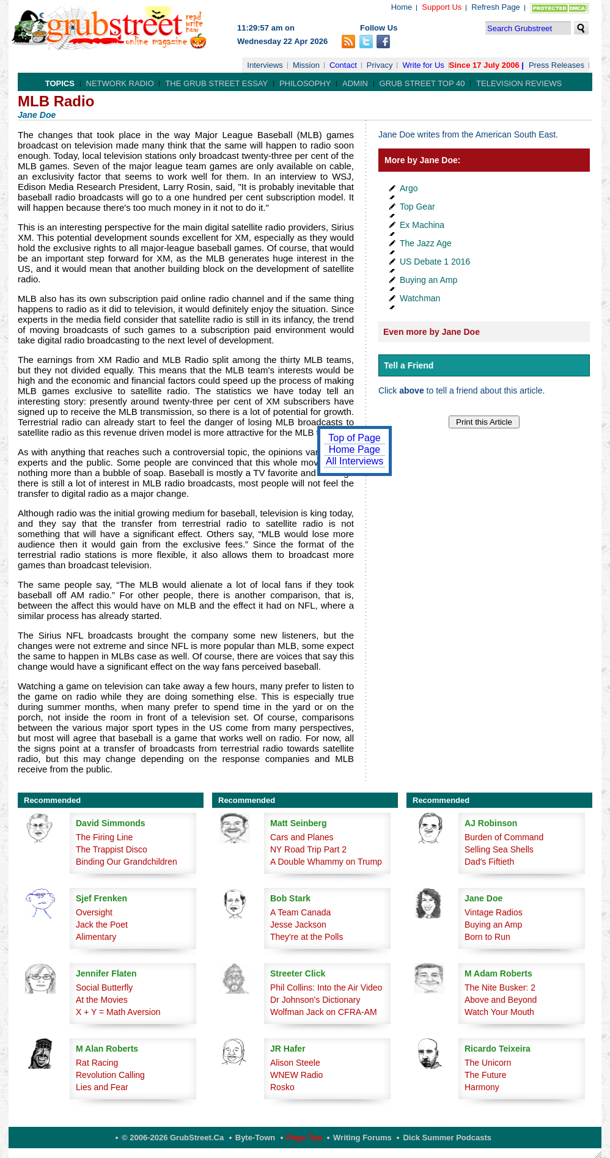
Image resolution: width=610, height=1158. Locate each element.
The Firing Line (104, 837)
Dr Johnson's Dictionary (315, 1000)
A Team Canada (300, 912)
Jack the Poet (102, 924)
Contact (343, 65)
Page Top (304, 1137)
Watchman (420, 298)
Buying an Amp (428, 280)
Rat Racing (97, 1063)
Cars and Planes (302, 837)
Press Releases (556, 65)
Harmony (482, 1087)
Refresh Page (495, 7)
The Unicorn (488, 1063)
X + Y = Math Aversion (118, 1012)
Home (402, 7)
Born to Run (487, 937)
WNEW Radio (296, 1075)
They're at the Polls (306, 937)
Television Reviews (519, 83)
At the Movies (102, 1000)
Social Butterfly (104, 987)
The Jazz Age (426, 243)
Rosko (282, 1087)
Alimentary (96, 937)
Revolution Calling (110, 1075)
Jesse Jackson (298, 924)
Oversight (94, 912)
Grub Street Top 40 (422, 83)
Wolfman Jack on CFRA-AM (323, 1012)
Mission (306, 65)
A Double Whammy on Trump (326, 862)
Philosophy (305, 83)
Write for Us (423, 65)
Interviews (265, 65)
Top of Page (354, 438)
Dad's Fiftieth (489, 862)
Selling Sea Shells (499, 849)
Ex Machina (422, 225)
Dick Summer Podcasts (447, 1137)
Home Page (355, 449)
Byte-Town (255, 1137)
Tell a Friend (408, 365)
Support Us (441, 7)
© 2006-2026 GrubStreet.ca (173, 1137)
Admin (355, 83)
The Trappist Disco (111, 849)
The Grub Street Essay (216, 83)
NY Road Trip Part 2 (308, 849)
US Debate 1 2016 (435, 261)
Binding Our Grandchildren (126, 862)
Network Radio (120, 83)
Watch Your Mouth (499, 1012)
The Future (485, 1075)
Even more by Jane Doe (431, 332)
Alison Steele (295, 1063)
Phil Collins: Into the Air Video (326, 987)
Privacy (380, 65)
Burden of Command (504, 837)
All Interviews (354, 461)
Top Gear (417, 206)
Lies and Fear (102, 1087)
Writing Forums (362, 1137)
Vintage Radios (494, 912)
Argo (409, 188)
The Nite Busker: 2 (500, 987)
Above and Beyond (501, 1000)
